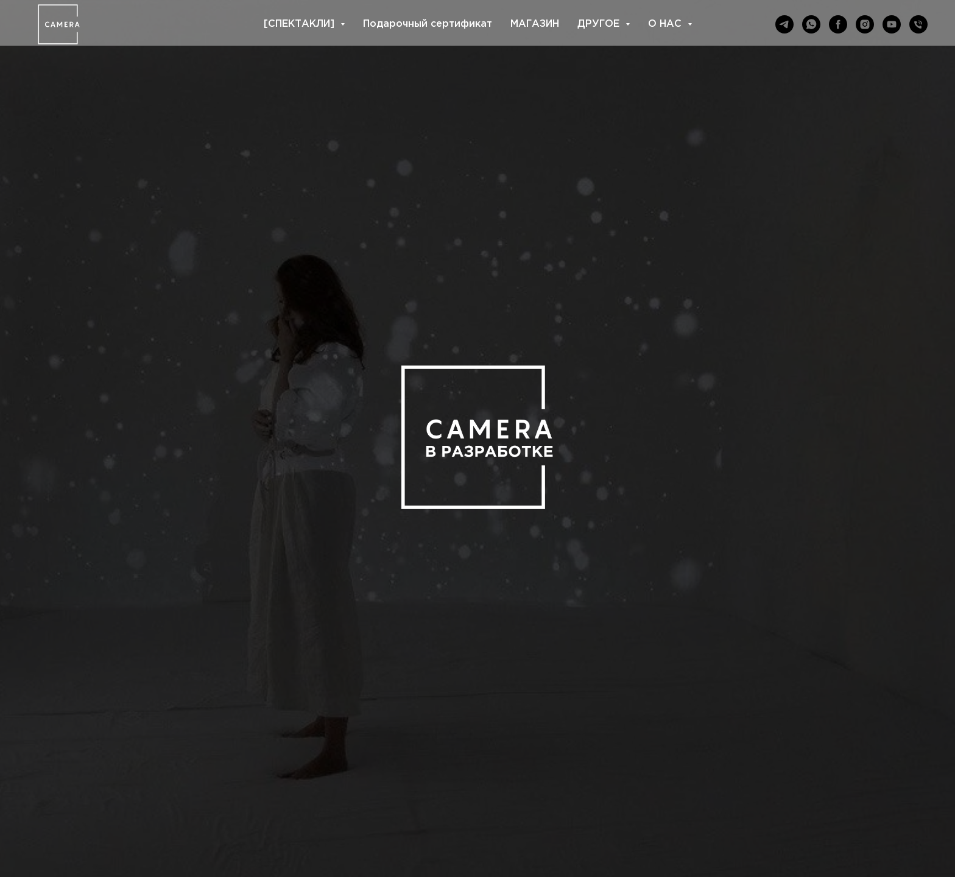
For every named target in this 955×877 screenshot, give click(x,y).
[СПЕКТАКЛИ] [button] (300, 24)
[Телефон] (918, 24)
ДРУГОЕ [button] (599, 24)
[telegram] (784, 24)
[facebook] (838, 24)
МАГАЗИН (534, 24)
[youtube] (892, 24)
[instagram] (865, 24)
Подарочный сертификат (427, 24)
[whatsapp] (811, 24)
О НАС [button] (666, 24)
